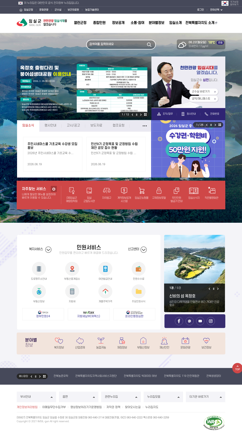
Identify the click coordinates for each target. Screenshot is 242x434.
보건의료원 (73, 9)
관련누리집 (121, 396)
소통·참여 (137, 23)
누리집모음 (163, 396)
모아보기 (44, 376)
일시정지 (136, 114)
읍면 (79, 396)
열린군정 (80, 23)
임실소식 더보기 (128, 126)
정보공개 (118, 23)
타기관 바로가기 (205, 396)
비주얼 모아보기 (145, 114)
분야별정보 (156, 23)
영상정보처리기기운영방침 (86, 407)
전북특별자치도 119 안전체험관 (181, 376)
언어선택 (216, 10)
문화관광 (43, 9)
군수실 (58, 9)
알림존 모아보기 (236, 125)
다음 (141, 114)
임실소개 (175, 23)
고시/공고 (56, 125)
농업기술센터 (92, 9)
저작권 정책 (113, 407)
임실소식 (11, 125)
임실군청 (28, 9)
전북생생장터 (213, 376)
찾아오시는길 (133, 407)
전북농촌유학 (61, 376)
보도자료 (79, 125)
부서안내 (36, 396)
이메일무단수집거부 (54, 407)
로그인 (200, 9)
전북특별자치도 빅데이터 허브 (140, 376)
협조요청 (102, 125)
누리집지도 (151, 407)
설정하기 (54, 206)
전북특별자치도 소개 (201, 23)
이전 (132, 114)
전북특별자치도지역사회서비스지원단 (96, 376)
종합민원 (99, 23)
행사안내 (33, 125)
